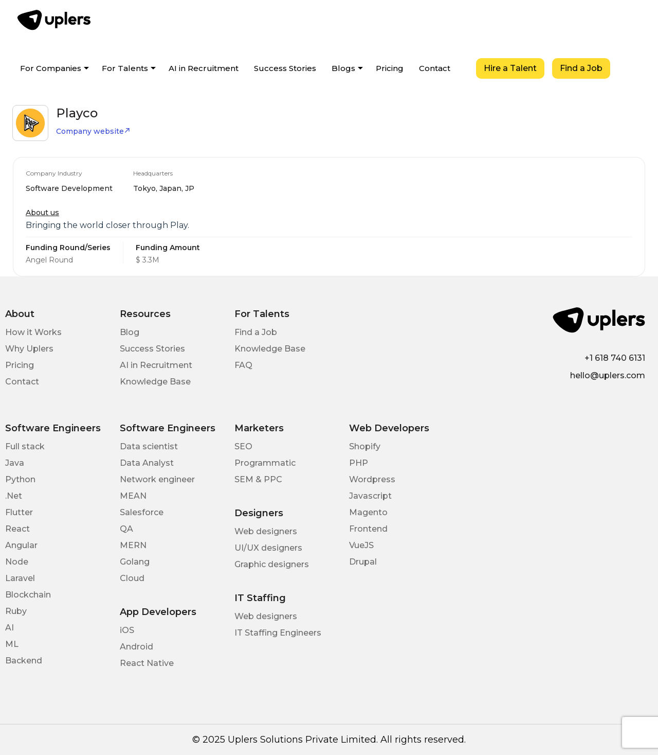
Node (16, 562)
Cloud (132, 578)
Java (14, 463)
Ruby (16, 611)
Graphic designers (271, 564)
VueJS (361, 545)
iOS (127, 630)
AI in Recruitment (204, 68)
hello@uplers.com (607, 375)
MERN (133, 545)
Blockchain (28, 595)
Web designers (265, 531)
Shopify (364, 446)
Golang (135, 562)
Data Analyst (147, 463)
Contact (434, 68)
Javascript (370, 496)
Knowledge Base (155, 382)
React (17, 529)
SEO (243, 446)
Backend (23, 660)
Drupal (363, 562)
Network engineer (157, 479)
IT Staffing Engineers (277, 633)
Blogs (343, 68)
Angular (21, 545)
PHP (358, 463)
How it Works (33, 332)
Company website (93, 131)
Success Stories (285, 68)
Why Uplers (29, 349)
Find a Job (581, 68)
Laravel (20, 578)
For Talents (125, 68)
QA (126, 529)
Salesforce (141, 512)
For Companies (50, 68)
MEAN (133, 496)
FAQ (243, 365)
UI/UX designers (268, 548)
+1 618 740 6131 (614, 358)
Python (20, 479)
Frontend (368, 529)
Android (136, 647)
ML (12, 644)
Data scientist (149, 446)
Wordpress (372, 479)
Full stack (25, 446)
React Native (147, 663)
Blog (129, 332)
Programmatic (265, 463)
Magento (368, 512)
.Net (13, 496)
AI (9, 628)
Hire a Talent (510, 68)
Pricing (390, 68)
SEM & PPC (258, 479)
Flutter (19, 512)
